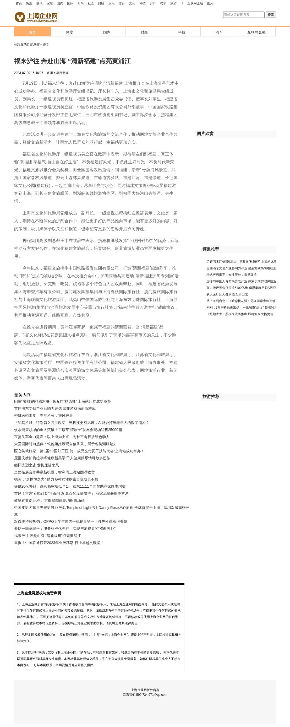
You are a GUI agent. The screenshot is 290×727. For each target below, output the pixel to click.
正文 (46, 44)
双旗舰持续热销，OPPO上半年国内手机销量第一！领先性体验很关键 (70, 521)
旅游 (173, 3)
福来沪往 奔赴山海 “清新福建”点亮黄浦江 (47, 536)
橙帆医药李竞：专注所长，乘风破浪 (43, 415)
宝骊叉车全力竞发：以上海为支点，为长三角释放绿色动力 (62, 437)
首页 (19, 3)
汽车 (163, 3)
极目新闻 (62, 73)
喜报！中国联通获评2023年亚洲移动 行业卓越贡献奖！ (59, 543)
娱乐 (111, 3)
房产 (153, 3)
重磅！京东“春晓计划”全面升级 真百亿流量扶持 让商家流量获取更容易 (71, 493)
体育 (122, 3)
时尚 (81, 3)
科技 (142, 3)
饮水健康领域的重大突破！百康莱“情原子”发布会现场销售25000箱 (68, 430)
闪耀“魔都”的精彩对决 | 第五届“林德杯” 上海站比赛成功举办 (62, 401)
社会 (91, 3)
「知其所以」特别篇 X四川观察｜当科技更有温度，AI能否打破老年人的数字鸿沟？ (81, 423)
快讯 (39, 3)
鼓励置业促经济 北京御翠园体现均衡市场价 (49, 500)
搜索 (271, 15)
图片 (210, 3)
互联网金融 (195, 3)
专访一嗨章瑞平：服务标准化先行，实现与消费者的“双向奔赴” (65, 528)
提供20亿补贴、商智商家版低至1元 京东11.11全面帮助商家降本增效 (70, 486)
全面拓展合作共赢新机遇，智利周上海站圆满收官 (54, 472)
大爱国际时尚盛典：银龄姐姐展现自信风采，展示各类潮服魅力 (65, 444)
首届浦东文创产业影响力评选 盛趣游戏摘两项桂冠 (55, 408)
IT (181, 3)
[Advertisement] (98, 561)
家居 (50, 3)
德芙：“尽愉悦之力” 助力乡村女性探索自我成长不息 (56, 479)
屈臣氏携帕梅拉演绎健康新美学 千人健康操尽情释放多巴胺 (62, 458)
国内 (60, 3)
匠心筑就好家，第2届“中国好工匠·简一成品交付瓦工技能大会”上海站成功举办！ (79, 451)
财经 (101, 3)
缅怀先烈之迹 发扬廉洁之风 (36, 465)
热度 (29, 3)
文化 (132, 3)
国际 (70, 3)
